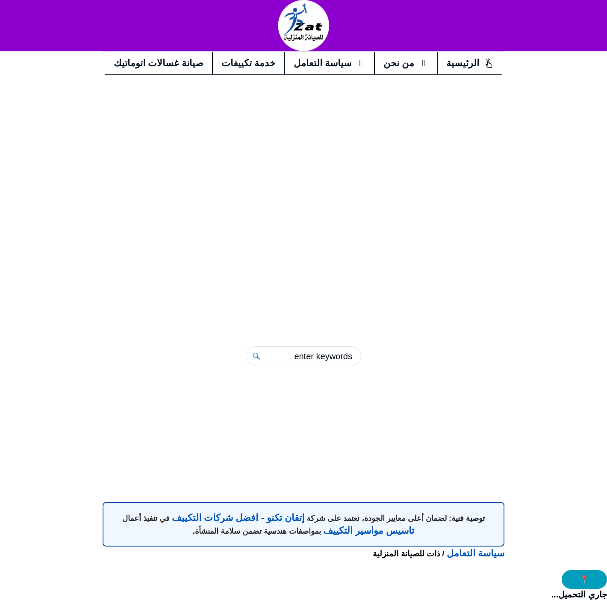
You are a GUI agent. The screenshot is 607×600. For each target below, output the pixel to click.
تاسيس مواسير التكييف (368, 530)
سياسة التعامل (475, 553)
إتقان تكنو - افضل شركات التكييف (238, 517)
